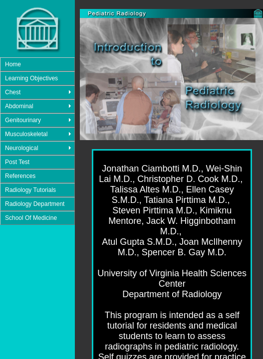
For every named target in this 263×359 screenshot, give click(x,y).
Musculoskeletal (26, 134)
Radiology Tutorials (30, 189)
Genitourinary (23, 120)
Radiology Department (34, 203)
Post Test (17, 162)
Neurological (21, 148)
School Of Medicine (31, 217)
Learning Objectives (31, 78)
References (20, 176)
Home (13, 64)
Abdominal (19, 106)
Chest (12, 92)
